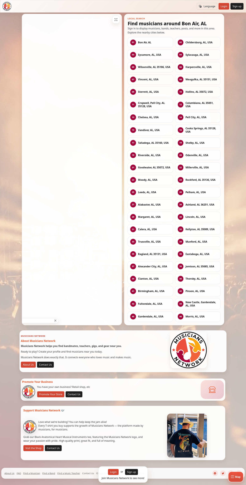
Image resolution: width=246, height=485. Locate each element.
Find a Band (48, 473)
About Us (28, 364)
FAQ (19, 473)
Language (207, 6)
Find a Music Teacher (68, 473)
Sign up (237, 6)
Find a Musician (31, 473)
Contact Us (45, 364)
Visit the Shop (33, 448)
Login (224, 6)
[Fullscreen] (116, 19)
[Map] (235, 477)
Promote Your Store (50, 394)
